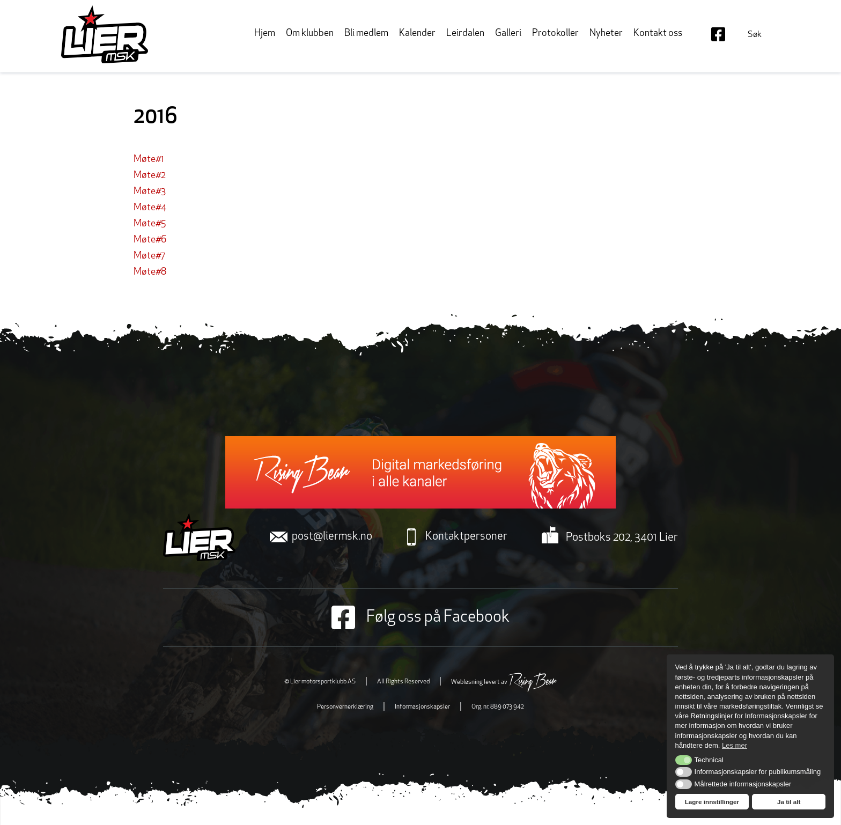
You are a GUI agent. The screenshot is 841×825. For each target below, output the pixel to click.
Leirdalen (465, 33)
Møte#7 (149, 256)
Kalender (417, 33)
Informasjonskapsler (422, 707)
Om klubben (310, 33)
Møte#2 (150, 176)
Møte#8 (150, 272)
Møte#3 (150, 192)
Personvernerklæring (345, 707)
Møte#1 (149, 159)
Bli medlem (366, 33)
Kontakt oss (657, 33)
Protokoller (555, 33)
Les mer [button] (734, 745)
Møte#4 (150, 208)
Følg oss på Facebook (420, 617)
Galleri (508, 33)
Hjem (264, 33)
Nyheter (606, 33)
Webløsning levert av (504, 682)
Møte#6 (150, 240)
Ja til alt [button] (789, 801)
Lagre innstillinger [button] (712, 801)
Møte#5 (150, 224)
